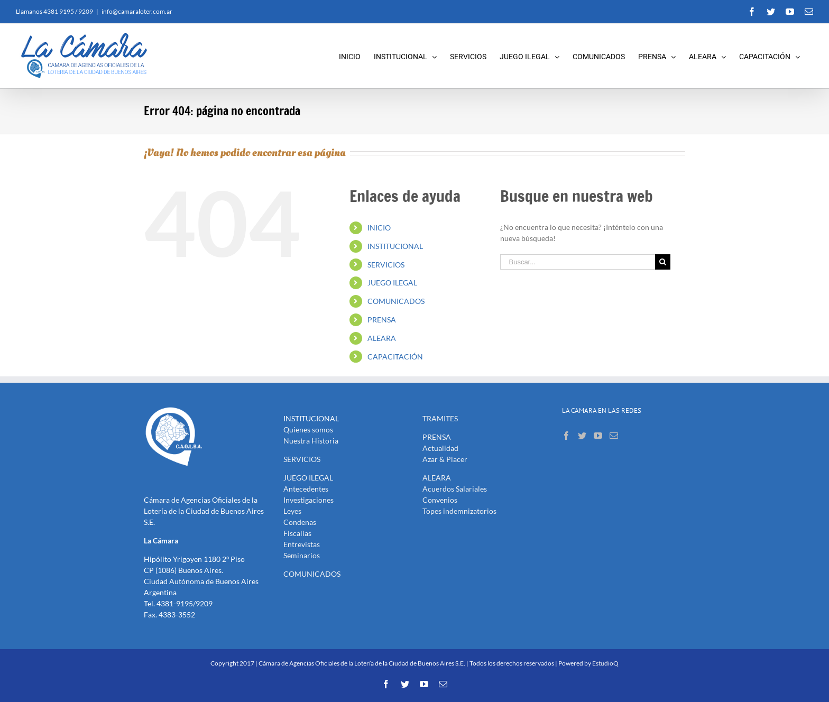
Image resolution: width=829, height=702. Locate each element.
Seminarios (301, 555)
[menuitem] (356, 56)
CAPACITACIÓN (395, 356)
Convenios (439, 499)
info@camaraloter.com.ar (137, 11)
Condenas (299, 522)
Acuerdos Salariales (454, 488)
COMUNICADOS (396, 301)
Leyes (292, 510)
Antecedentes (305, 488)
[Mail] (614, 435)
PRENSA (381, 319)
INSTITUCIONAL (395, 246)
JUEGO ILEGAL (392, 282)
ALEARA (381, 338)
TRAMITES (440, 418)
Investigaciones (308, 499)
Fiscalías (297, 533)
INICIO (379, 227)
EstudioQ (605, 663)
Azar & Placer (444, 459)
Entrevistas (301, 544)
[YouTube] (598, 435)
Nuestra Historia (310, 440)
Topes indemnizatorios (459, 510)
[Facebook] (566, 435)
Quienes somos (308, 429)
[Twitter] (582, 435)
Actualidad (440, 448)
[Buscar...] (577, 262)
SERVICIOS (385, 264)
